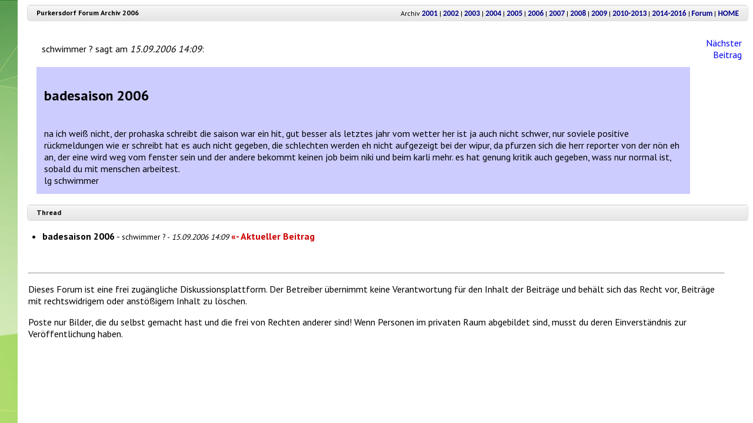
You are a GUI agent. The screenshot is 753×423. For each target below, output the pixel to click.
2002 (451, 13)
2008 (578, 13)
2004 (493, 13)
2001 (430, 13)
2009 (599, 13)
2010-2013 (629, 13)
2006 (536, 13)
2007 (557, 13)
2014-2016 (669, 13)
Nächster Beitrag (724, 49)
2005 (514, 13)
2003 (472, 13)
